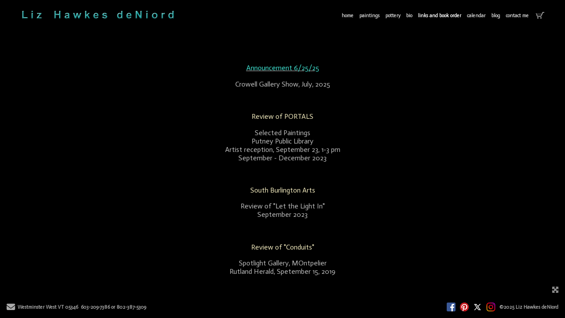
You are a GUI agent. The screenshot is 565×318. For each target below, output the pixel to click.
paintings (369, 16)
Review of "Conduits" (282, 247)
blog (495, 16)
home (348, 16)
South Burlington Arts (282, 190)
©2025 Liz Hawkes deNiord (528, 307)
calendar (476, 16)
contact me (517, 16)
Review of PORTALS (282, 116)
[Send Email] (11, 308)
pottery (392, 16)
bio (409, 16)
